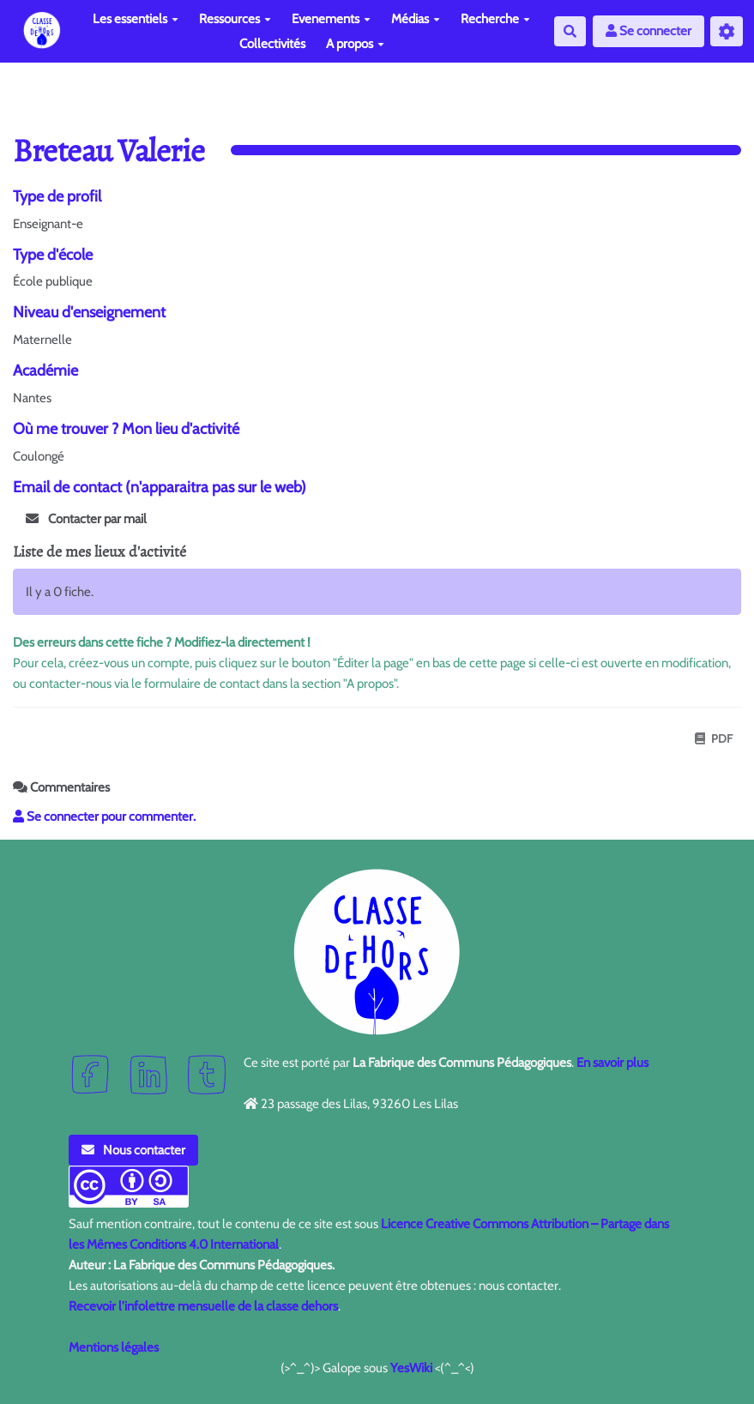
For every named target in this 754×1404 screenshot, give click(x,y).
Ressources (235, 19)
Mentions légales (114, 1347)
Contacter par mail (86, 519)
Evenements (331, 19)
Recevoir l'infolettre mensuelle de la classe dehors (203, 1306)
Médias (415, 19)
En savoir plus (612, 1062)
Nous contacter (133, 1150)
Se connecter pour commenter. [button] (104, 816)
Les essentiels (135, 19)
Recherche (495, 19)
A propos (355, 43)
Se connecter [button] (648, 31)
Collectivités (272, 43)
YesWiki (411, 1368)
